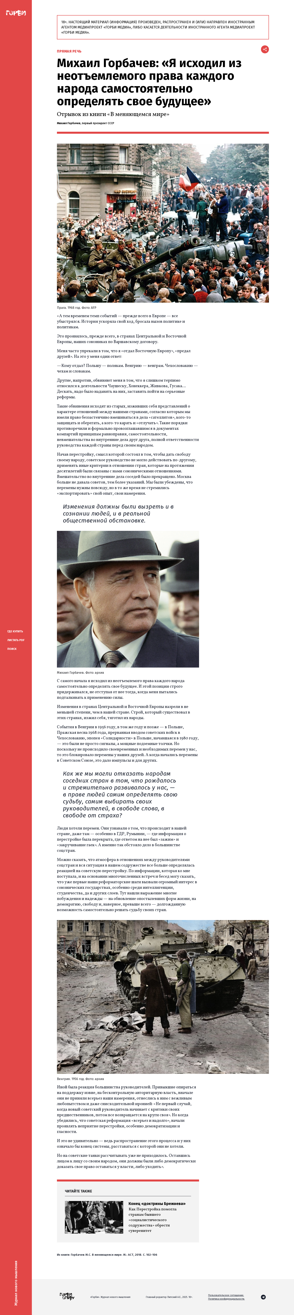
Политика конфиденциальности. (226, 1298)
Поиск (12, 649)
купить (15, 631)
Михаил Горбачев (68, 123)
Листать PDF (15, 640)
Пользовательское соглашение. (226, 1295)
